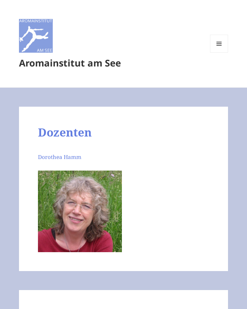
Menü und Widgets (219, 52)
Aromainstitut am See (70, 63)
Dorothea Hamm (59, 157)
